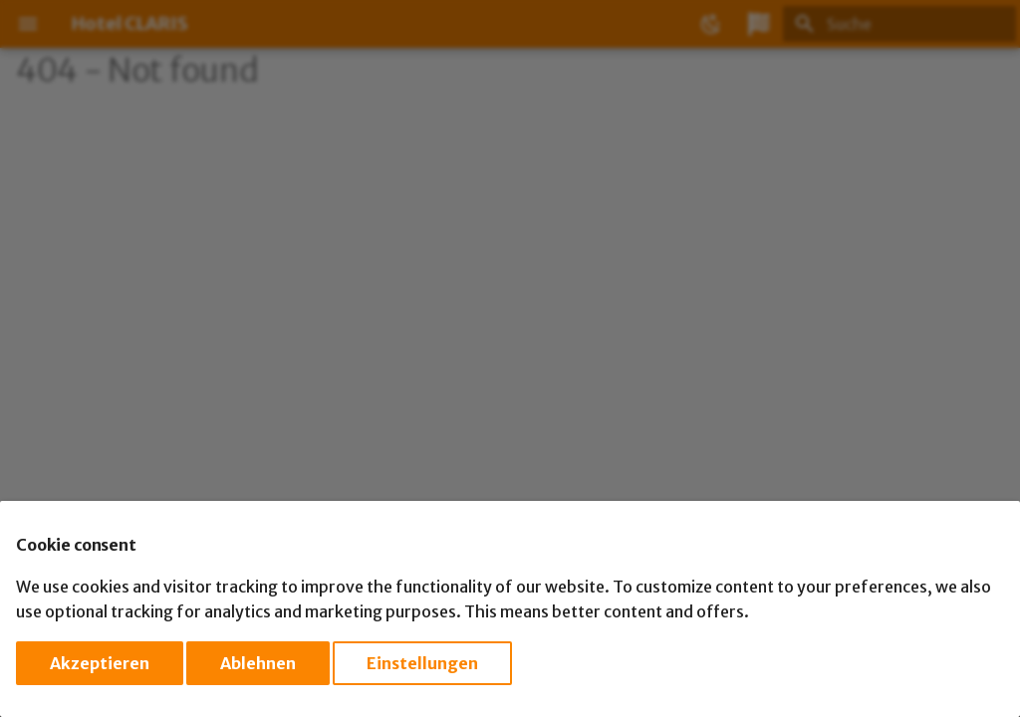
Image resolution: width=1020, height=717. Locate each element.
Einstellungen (422, 663)
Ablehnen (258, 663)
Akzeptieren (99, 663)
